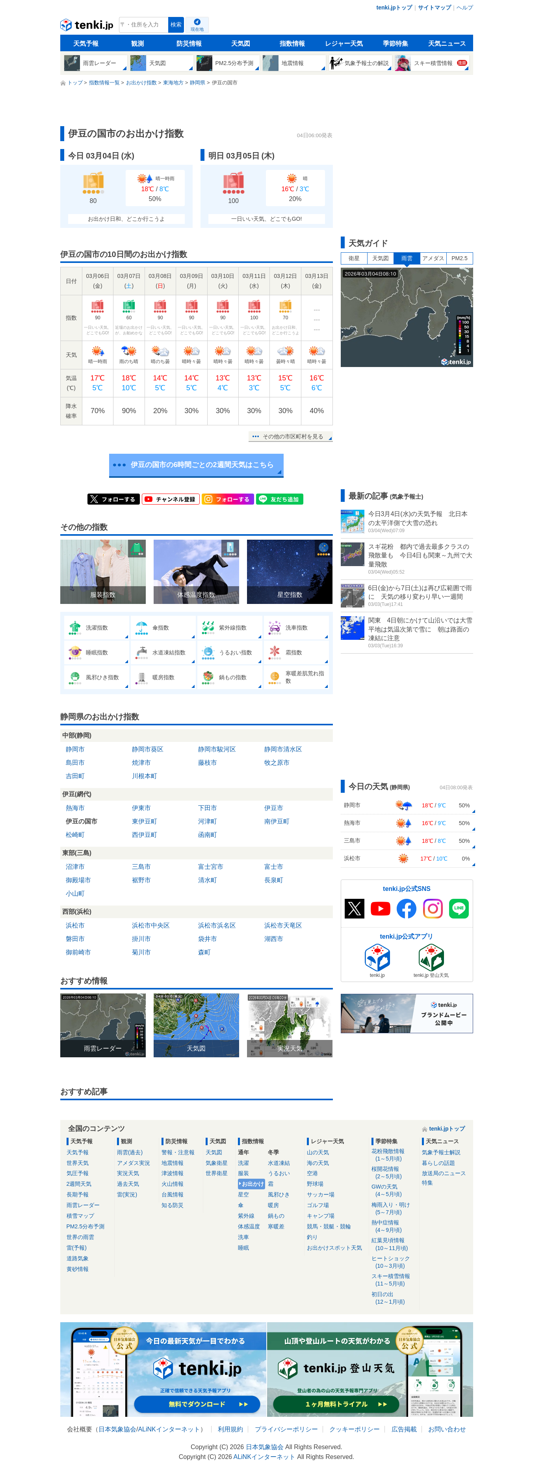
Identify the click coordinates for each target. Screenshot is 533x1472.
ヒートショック (394, 1262)
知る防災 (173, 1205)
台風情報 (173, 1194)
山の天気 (318, 1152)
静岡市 (75, 749)
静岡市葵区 (147, 749)
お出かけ (253, 1184)
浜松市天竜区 (283, 925)
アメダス (433, 258)
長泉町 (273, 880)
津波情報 (173, 1173)
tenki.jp (87, 27)
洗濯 (243, 1163)
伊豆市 (273, 808)
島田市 (75, 762)
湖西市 (273, 938)
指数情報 (292, 43)
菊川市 (141, 952)
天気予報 (85, 43)
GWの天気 (394, 1190)
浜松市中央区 (151, 925)
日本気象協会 (117, 1429)
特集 (427, 1182)
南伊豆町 (277, 821)
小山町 (75, 893)
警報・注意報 (178, 1152)
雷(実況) (127, 1194)
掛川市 (141, 938)
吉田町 (75, 776)
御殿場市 (78, 880)
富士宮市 (210, 866)
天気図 (240, 43)
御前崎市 (78, 952)
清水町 (207, 880)
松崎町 (75, 834)
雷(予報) (77, 1248)
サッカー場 (320, 1194)
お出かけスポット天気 (334, 1248)
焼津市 (141, 762)
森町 (204, 952)
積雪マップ (80, 1216)
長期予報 (78, 1194)
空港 (312, 1173)
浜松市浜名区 (217, 925)
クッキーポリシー (354, 1429)
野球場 (315, 1184)
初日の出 (394, 1298)
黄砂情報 (78, 1269)
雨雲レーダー (83, 1205)
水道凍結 (279, 1163)
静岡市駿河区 (217, 749)
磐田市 (75, 938)
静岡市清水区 (283, 749)
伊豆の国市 (81, 821)
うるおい (279, 1173)
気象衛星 (217, 1163)
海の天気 (318, 1163)
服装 (243, 1173)
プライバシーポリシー (286, 1429)
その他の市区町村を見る (293, 436)
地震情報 (173, 1163)
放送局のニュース (444, 1173)
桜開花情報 (394, 1173)
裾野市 (141, 880)
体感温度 (249, 1226)
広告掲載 (404, 1429)
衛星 (354, 258)
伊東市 (141, 808)
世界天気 (78, 1163)
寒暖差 (276, 1226)
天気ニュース (447, 43)
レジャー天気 (344, 43)
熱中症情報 (394, 1226)
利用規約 (230, 1429)
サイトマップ (434, 7)
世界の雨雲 (80, 1237)
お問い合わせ (447, 1429)
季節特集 (395, 43)
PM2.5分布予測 (85, 1226)
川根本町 (144, 776)
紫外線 (246, 1216)
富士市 (273, 866)
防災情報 (189, 43)
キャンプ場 (320, 1216)
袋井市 (207, 938)
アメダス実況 (133, 1163)
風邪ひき (279, 1194)
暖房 (273, 1205)
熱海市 (75, 808)
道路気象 (78, 1258)
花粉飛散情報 (394, 1155)
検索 (176, 25)
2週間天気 (79, 1184)
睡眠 (243, 1248)
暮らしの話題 (438, 1163)
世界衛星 (217, 1173)
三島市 (141, 866)
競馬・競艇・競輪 (329, 1226)
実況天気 (128, 1173)
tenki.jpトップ (394, 7)
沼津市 (75, 866)
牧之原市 (277, 762)
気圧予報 (78, 1173)
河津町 (207, 821)
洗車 (243, 1237)
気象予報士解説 (441, 1152)
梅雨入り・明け (394, 1209)
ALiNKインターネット (169, 1429)
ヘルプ (465, 7)
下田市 (207, 808)
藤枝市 (207, 762)
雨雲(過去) (130, 1152)
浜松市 (75, 925)
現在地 (197, 29)
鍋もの (276, 1216)
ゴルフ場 (318, 1205)
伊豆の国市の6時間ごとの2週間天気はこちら (202, 465)
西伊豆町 (144, 834)
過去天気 (128, 1184)
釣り (312, 1237)
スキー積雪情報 (394, 1280)
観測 (137, 43)
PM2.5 (459, 258)
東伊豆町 (144, 821)
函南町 (207, 834)
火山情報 (173, 1184)
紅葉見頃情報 (394, 1244)
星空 (243, 1194)
